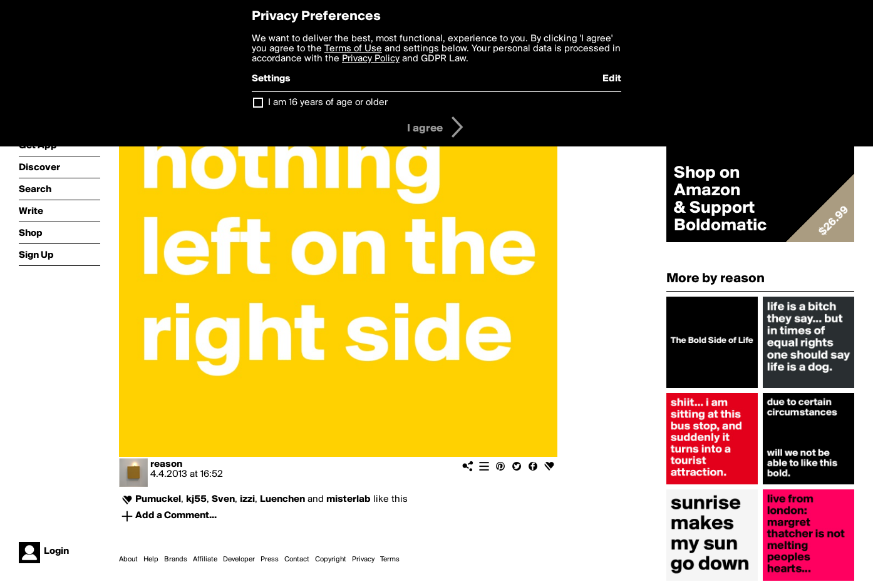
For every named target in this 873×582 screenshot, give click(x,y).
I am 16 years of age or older (328, 103)
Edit (611, 79)
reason (166, 464)
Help (150, 559)
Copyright (330, 559)
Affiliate (205, 559)
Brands (175, 559)
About (128, 559)
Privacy (363, 559)
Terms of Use (353, 49)
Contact (296, 559)
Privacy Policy (371, 59)
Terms (390, 559)
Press (270, 559)
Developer (239, 559)
